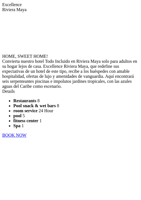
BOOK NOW (14, 135)
